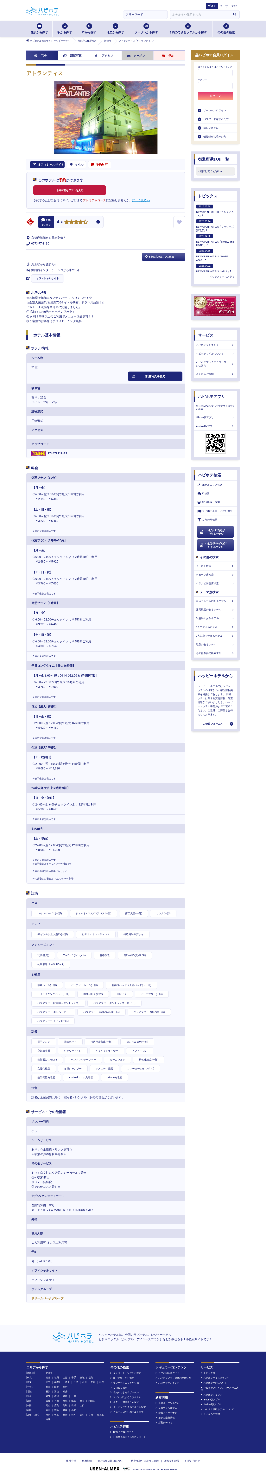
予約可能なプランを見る (69, 190)
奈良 (82, 1400)
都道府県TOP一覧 (213, 159)
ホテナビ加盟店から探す (124, 1402)
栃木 (84, 1382)
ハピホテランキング (215, 344)
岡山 (48, 1405)
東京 (48, 1382)
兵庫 (56, 1400)
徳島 (56, 1410)
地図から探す (115, 28)
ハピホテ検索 (209, 475)
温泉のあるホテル (215, 644)
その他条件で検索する (215, 653)
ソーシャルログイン (214, 110)
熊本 (73, 1414)
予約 (168, 55)
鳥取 (65, 1405)
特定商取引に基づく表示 (145, 1460)
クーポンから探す (146, 28)
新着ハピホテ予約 (166, 1412)
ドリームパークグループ (47, 1298)
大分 (82, 1414)
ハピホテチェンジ (211, 1394)
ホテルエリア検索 (210, 485)
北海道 (49, 1373)
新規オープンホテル (167, 1403)
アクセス (104, 55)
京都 (65, 1400)
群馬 (101, 1382)
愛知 (48, 1396)
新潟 (48, 1387)
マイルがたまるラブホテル (125, 1397)
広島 (56, 1405)
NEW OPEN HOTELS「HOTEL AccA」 (212, 255)
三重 (73, 1396)
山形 (65, 1377)
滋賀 (73, 1400)
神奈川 (57, 1382)
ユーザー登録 (228, 6)
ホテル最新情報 (165, 1417)
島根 (73, 1405)
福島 (90, 1377)
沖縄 (48, 1419)
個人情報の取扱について (111, 1460)
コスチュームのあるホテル (215, 600)
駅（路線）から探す (122, 1378)
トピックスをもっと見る (221, 276)
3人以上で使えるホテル (215, 635)
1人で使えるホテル (215, 627)
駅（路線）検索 (209, 502)
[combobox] (200, 14)
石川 (48, 1391)
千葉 (76, 1382)
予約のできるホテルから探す (188, 28)
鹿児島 (100, 1414)
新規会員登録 (210, 127)
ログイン (215, 96)
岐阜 (56, 1396)
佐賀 (56, 1414)
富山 (56, 1391)
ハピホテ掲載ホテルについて (217, 1409)
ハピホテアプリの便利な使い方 (173, 1378)
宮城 (82, 1377)
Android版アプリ (215, 426)
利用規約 (87, 1460)
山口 (82, 1405)
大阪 (48, 1400)
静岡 (65, 1396)
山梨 (56, 1387)
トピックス (207, 196)
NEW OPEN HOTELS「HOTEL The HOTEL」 (215, 240)
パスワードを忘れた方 (216, 119)
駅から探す (64, 28)
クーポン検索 (215, 565)
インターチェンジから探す (125, 1373)
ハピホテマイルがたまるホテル (213, 545)
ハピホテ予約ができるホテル (212, 532)
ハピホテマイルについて (215, 353)
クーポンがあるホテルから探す (128, 1407)
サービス (205, 335)
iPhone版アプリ (215, 417)
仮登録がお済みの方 (214, 136)
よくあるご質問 (215, 374)
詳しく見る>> (141, 200)
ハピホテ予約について (214, 1382)
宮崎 (90, 1414)
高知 (73, 1410)
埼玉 (67, 1382)
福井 (65, 1391)
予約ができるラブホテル (124, 1392)
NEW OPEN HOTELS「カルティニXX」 (215, 211)
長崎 (65, 1414)
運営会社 (71, 1460)
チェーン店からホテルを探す (126, 1412)
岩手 (73, 1377)
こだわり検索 (207, 519)
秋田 (56, 1377)
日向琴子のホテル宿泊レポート (128, 1437)
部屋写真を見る (149, 376)
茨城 (93, 1382)
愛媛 (65, 1410)
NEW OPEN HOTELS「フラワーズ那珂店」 (215, 225)
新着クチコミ (163, 1422)
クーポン (136, 55)
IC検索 (204, 493)
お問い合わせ (192, 1460)
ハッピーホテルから (215, 676)
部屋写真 (72, 55)
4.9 (60, 222)
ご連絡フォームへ (213, 723)
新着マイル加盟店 (166, 1408)
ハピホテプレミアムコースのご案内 (215, 364)
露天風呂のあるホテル (215, 609)
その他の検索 (226, 28)
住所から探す (39, 28)
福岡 (48, 1414)
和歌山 (91, 1400)
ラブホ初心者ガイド (167, 1373)
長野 (65, 1387)
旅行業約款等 (171, 1460)
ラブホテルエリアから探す (215, 511)
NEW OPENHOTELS (121, 1432)
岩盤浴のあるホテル (215, 618)
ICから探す (89, 28)
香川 (48, 1410)
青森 (48, 1377)
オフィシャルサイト (47, 278)
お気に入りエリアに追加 (159, 256)
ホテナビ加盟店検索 (215, 583)
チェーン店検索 (215, 574)
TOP (40, 55)
